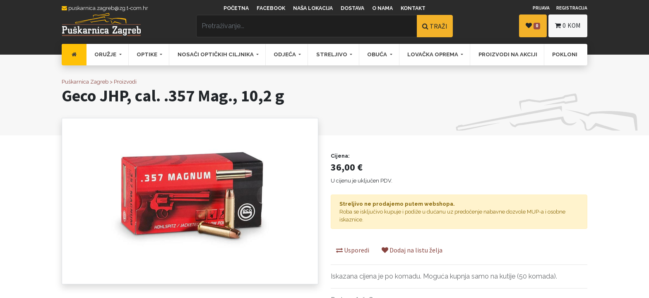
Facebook (271, 8)
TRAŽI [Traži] (434, 26)
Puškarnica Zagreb (85, 82)
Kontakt (413, 8)
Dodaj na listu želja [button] (412, 250)
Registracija (571, 7)
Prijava (541, 7)
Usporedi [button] (352, 250)
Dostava (352, 8)
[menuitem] (74, 54)
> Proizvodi (123, 82)
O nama (382, 8)
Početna (236, 8)
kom (568, 25)
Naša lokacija (313, 8)
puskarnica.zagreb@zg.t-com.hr (105, 8)
